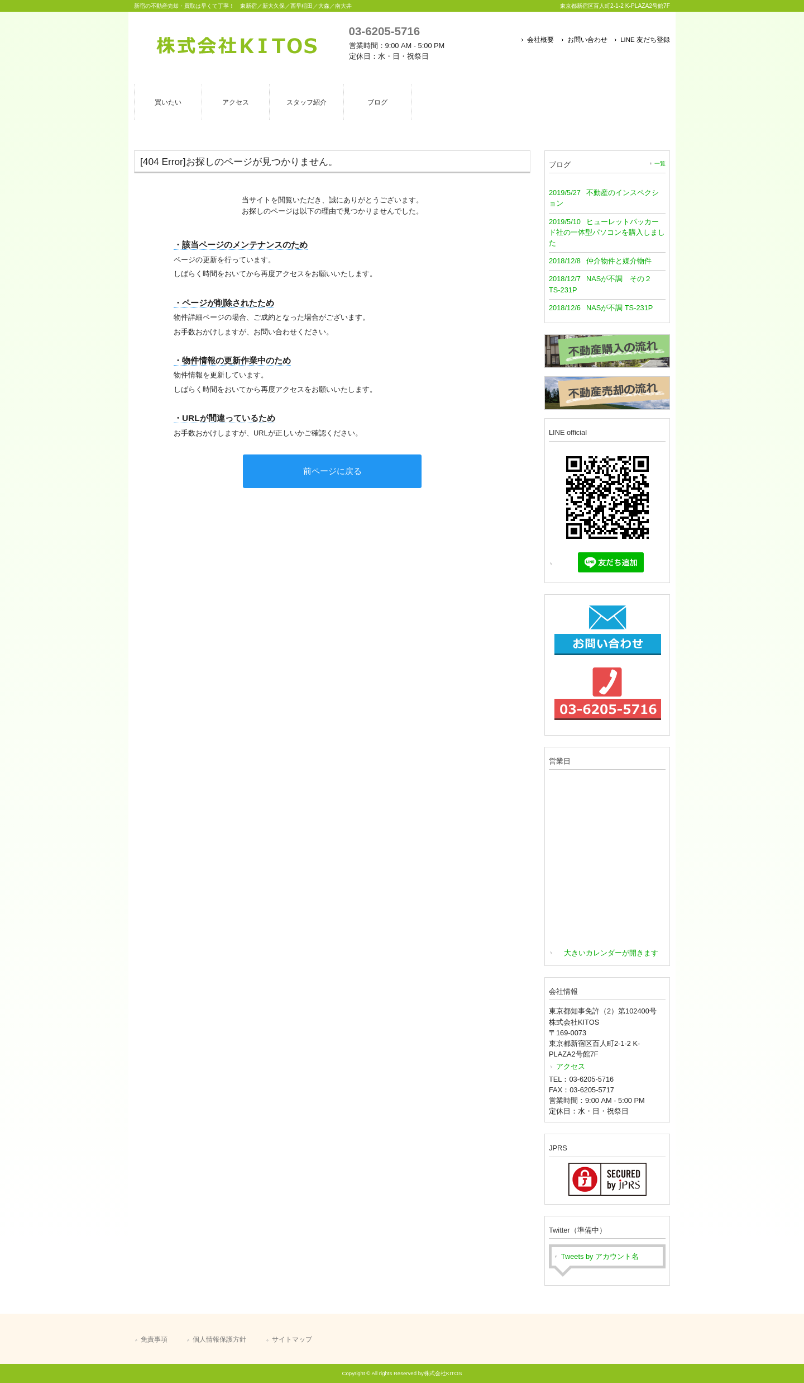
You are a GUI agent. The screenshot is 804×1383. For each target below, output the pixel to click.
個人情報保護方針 (219, 1339)
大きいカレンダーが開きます (611, 953)
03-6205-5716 (384, 31)
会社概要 (540, 39)
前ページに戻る (332, 471)
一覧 (660, 163)
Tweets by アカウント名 (600, 1256)
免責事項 (154, 1339)
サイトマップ (292, 1339)
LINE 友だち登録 (645, 39)
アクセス (570, 1066)
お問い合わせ (587, 39)
